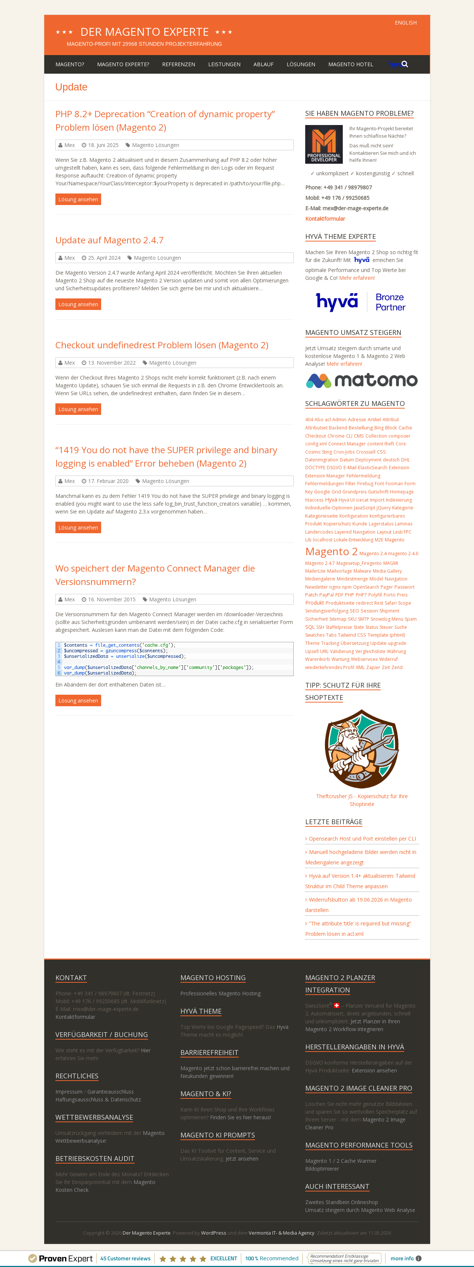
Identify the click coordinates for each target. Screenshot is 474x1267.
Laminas (403, 524)
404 (309, 419)
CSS (381, 451)
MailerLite (315, 571)
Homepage (402, 492)
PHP (349, 595)
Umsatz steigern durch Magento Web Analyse (360, 1209)
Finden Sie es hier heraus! (240, 1117)
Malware (362, 571)
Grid (336, 492)
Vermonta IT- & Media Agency (282, 1232)
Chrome (336, 436)
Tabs (331, 635)
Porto (390, 595)
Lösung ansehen (78, 199)
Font (379, 483)
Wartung (340, 659)
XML (360, 667)
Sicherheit (316, 619)
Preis (402, 595)
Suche (400, 627)
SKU (352, 619)
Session (369, 611)
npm (347, 587)
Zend (397, 667)
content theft (380, 444)
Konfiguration (353, 516)
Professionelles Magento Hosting (220, 993)
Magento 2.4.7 (320, 563)
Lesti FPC (402, 532)
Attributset (316, 428)
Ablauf (264, 64)
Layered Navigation (355, 532)
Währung (396, 651)
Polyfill (375, 595)
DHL (405, 460)
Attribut (391, 419)
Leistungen (224, 64)
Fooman (394, 483)
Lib (308, 540)
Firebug (365, 483)
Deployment (368, 460)
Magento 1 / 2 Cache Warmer (341, 1160)
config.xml (316, 444)
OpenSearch (366, 587)
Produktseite (340, 602)
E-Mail (350, 467)
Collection (376, 436)
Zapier (373, 667)
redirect (364, 603)
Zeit (386, 667)
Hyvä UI (347, 500)
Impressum (69, 1091)
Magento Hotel (350, 64)
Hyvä (331, 499)
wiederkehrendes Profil (329, 667)
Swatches (315, 635)
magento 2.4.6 (403, 553)
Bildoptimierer (322, 1168)
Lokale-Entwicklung (353, 540)
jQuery (384, 508)
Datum (347, 460)
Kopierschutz (337, 524)
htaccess (314, 500)
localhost (322, 540)
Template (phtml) (386, 634)
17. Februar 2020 (108, 480)
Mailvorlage (339, 571)
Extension (399, 467)
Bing (379, 428)
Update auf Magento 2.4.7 (109, 240)
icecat (362, 500)
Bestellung (361, 427)
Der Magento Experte (144, 31)
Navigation (396, 579)
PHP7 (361, 595)
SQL (310, 626)
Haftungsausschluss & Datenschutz (98, 1099)
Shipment (389, 611)
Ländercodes (319, 532)
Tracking (330, 643)
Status (371, 627)
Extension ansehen (374, 1070)
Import (377, 500)
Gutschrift (378, 492)
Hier (146, 1050)
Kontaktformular (325, 218)
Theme (312, 643)
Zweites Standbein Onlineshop (341, 1202)
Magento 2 (331, 551)
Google (322, 492)
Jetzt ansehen (242, 1158)
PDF (339, 595)
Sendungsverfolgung (326, 611)
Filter (350, 483)
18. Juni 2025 (103, 144)
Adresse (357, 419)
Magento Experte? (123, 64)
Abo (319, 419)
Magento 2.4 (373, 553)
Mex (69, 144)
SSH (320, 627)
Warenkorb (317, 659)
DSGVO (334, 467)
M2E (379, 540)
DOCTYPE (315, 467)
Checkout (315, 436)
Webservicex (364, 659)
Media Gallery (387, 571)
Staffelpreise (339, 627)
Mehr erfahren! (357, 277)
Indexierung (399, 500)
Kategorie (402, 508)
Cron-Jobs (344, 452)
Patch (311, 594)
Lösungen (301, 64)
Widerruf (388, 659)
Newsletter (316, 587)
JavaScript (364, 507)
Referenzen (178, 64)
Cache (405, 428)
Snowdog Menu (387, 619)
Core (401, 444)
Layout (384, 531)
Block (391, 427)
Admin (339, 419)
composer (399, 436)
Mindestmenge (352, 579)
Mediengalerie (320, 579)
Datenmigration (321, 460)
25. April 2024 (104, 257)
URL (324, 651)
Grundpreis (354, 492)
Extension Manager (325, 476)
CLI (349, 436)
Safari (391, 603)
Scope (404, 603)
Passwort (404, 587)
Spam (411, 619)
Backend (338, 428)
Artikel (374, 419)
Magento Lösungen (155, 144)
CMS (359, 436)
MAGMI (390, 563)
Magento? (69, 64)
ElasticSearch (372, 467)
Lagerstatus (381, 524)
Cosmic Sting (318, 452)
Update (378, 643)
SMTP (363, 619)
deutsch (391, 460)
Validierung (342, 651)
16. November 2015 (112, 599)
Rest (378, 603)
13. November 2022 (112, 362)
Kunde (359, 523)
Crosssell (365, 452)
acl (328, 419)
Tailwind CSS (352, 635)
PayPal (326, 595)
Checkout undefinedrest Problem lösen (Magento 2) (161, 345)
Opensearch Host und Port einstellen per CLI (362, 838)
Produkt (314, 602)
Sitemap (337, 619)
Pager (387, 587)
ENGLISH (406, 22)
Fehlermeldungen (324, 483)
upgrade (397, 643)
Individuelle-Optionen (328, 508)
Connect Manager (347, 444)
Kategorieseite (321, 515)
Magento (394, 539)
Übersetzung (355, 643)
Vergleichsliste (370, 651)
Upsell (312, 651)
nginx (335, 587)
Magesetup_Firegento (359, 563)
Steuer (386, 627)
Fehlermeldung (363, 476)
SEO (354, 611)
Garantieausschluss (110, 1091)
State (359, 627)
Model (376, 579)
